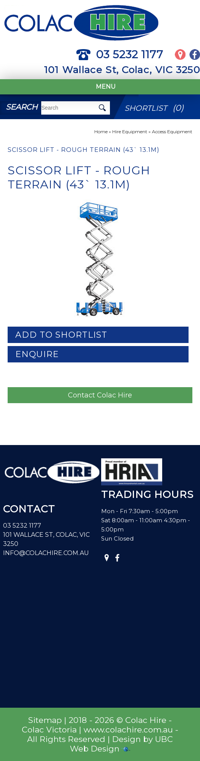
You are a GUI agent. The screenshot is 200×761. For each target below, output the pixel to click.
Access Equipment (172, 131)
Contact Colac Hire (100, 395)
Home (101, 131)
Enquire (37, 354)
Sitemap (45, 720)
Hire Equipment (129, 131)
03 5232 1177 (119, 54)
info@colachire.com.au (46, 553)
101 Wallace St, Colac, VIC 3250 (122, 69)
